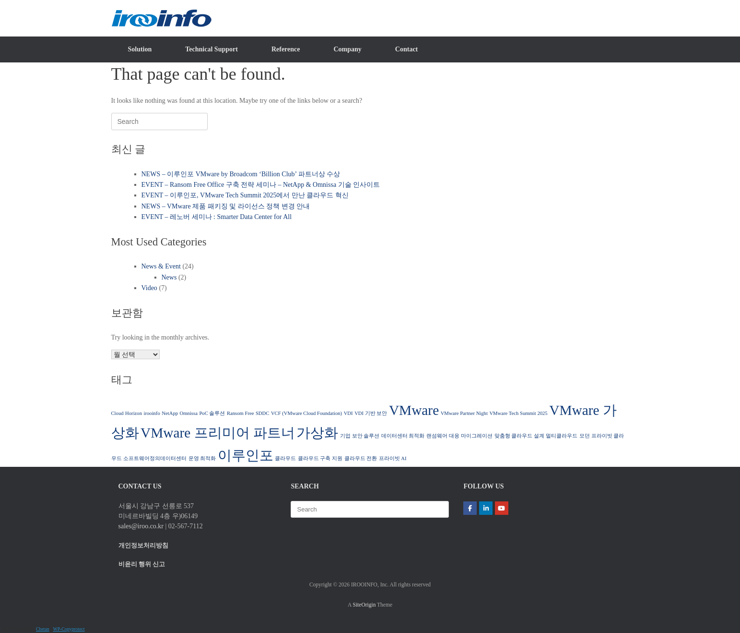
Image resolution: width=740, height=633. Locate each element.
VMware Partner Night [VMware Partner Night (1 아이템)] (464, 413)
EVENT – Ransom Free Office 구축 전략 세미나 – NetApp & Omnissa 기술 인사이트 (260, 184)
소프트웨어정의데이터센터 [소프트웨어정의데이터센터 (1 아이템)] (155, 458)
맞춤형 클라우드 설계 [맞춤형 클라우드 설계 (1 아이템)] (519, 435)
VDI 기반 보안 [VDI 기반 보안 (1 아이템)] (370, 413)
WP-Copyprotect (68, 629)
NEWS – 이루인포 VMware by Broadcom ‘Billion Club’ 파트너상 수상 (241, 174)
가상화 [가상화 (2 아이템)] (317, 432)
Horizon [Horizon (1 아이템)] (133, 413)
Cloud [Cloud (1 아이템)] (117, 413)
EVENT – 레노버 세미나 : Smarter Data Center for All (216, 216)
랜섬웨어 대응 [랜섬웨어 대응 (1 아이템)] (442, 435)
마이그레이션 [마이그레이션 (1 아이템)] (477, 435)
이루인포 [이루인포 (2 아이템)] (245, 455)
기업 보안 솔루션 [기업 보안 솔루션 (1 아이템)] (359, 435)
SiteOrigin (364, 605)
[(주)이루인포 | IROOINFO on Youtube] (501, 508)
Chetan (42, 629)
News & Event (161, 266)
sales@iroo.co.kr (141, 526)
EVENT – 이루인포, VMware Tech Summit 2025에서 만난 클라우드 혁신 (245, 195)
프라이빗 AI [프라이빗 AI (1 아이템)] (393, 458)
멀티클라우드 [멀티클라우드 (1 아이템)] (561, 435)
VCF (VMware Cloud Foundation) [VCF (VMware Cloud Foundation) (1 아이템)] (306, 413)
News (169, 277)
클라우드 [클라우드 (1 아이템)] (285, 458)
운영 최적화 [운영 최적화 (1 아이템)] (202, 458)
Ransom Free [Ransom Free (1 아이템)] (240, 413)
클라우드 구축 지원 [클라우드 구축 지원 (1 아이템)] (320, 458)
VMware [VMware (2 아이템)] (414, 410)
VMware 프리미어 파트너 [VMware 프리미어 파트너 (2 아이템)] (218, 432)
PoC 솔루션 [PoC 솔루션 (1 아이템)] (212, 413)
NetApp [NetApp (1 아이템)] (170, 413)
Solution (140, 49)
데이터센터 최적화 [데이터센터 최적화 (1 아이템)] (403, 435)
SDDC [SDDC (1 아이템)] (262, 413)
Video (149, 288)
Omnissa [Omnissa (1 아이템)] (189, 413)
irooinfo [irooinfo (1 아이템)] (151, 413)
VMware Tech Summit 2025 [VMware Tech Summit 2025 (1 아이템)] (518, 413)
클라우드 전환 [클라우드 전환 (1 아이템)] (360, 458)
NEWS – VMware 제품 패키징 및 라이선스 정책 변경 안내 (225, 206)
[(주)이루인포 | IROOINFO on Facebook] (470, 508)
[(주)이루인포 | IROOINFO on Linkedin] (486, 508)
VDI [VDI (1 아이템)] (348, 413)
